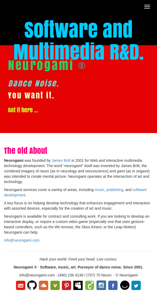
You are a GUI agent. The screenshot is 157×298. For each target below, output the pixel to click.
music (99, 190)
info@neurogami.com (21, 240)
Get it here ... (23, 110)
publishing (114, 190)
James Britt (61, 160)
